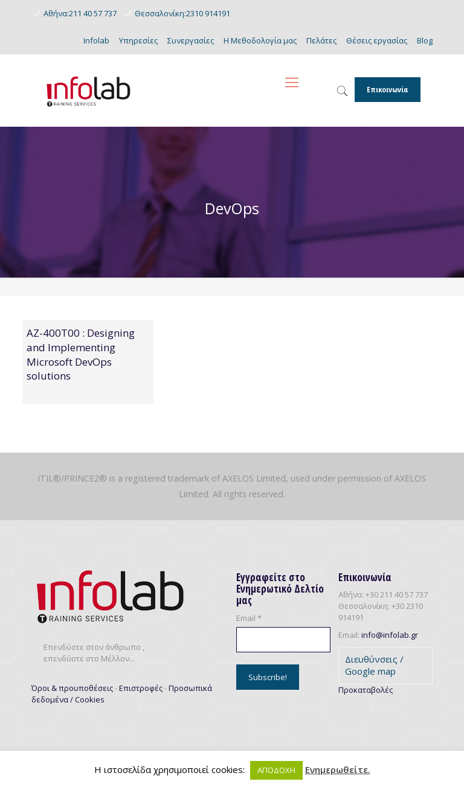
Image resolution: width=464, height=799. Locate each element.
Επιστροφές (141, 688)
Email (249, 618)
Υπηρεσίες (138, 40)
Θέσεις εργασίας (376, 40)
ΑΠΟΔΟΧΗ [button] (276, 770)
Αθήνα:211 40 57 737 (80, 13)
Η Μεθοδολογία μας (260, 40)
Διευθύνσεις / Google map (374, 665)
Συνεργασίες (190, 40)
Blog (425, 40)
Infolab (96, 40)
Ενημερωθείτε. (337, 769)
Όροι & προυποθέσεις (72, 688)
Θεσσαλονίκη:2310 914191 (182, 13)
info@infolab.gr (389, 634)
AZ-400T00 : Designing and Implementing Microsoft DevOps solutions (81, 354)
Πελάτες (321, 40)
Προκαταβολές (365, 689)
